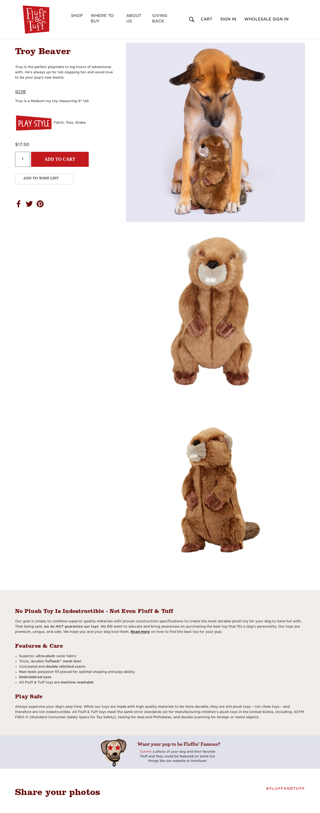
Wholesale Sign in (266, 19)
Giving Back (159, 18)
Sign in (228, 19)
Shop (77, 16)
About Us (133, 18)
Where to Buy (102, 18)
